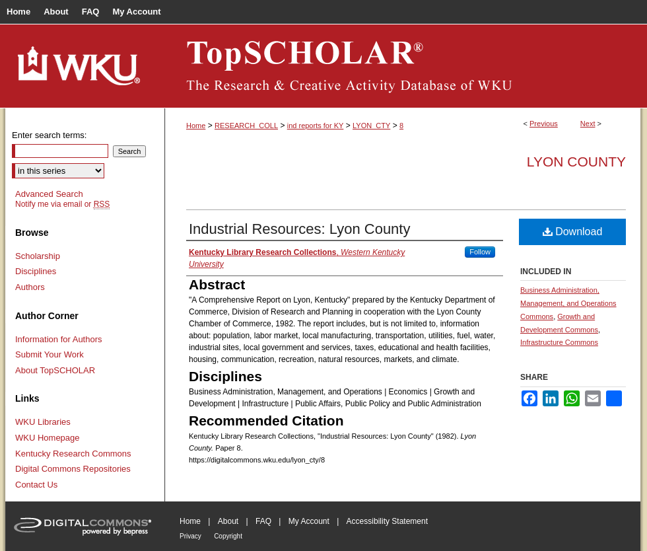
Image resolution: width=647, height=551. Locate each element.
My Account (309, 521)
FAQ (263, 521)
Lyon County (576, 161)
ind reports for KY (315, 125)
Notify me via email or (62, 204)
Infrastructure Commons (559, 342)
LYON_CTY (371, 125)
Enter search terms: (49, 135)
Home (195, 125)
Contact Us (36, 485)
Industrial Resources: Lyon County (299, 229)
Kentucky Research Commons (73, 454)
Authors (30, 287)
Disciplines (35, 271)
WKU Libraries (43, 422)
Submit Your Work (49, 354)
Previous (543, 124)
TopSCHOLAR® (402, 66)
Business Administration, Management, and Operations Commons (568, 303)
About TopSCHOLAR (55, 370)
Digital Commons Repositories (73, 469)
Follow (480, 252)
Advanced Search (49, 194)
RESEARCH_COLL (246, 125)
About (228, 521)
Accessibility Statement (387, 521)
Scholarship (37, 256)
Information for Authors (58, 339)
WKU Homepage (47, 438)
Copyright (228, 536)
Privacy (190, 536)
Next (588, 124)
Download (573, 231)
